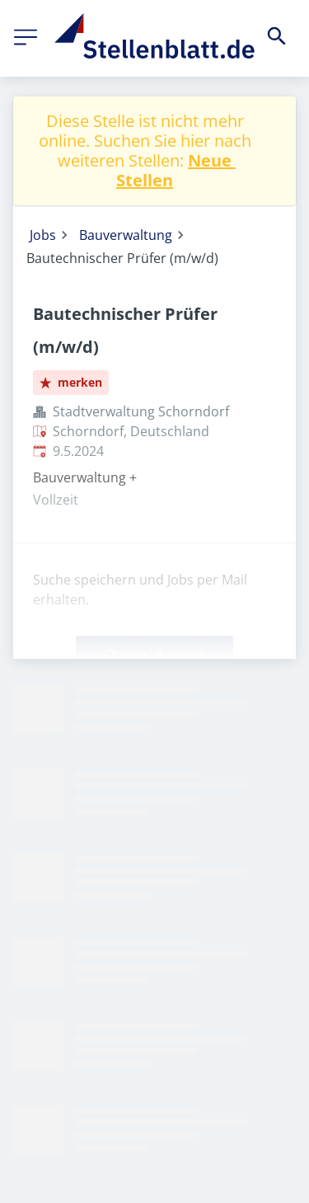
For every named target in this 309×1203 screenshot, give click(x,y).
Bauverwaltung (125, 235)
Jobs (43, 235)
